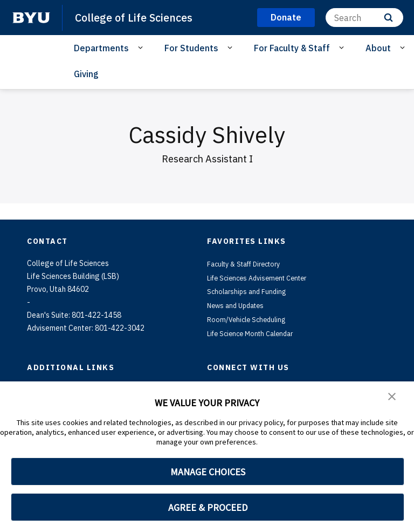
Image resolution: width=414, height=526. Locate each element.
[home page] (31, 17)
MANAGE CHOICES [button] (207, 472)
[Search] (364, 17)
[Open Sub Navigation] (142, 47)
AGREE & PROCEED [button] (207, 507)
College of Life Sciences (137, 17)
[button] (392, 397)
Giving (86, 74)
